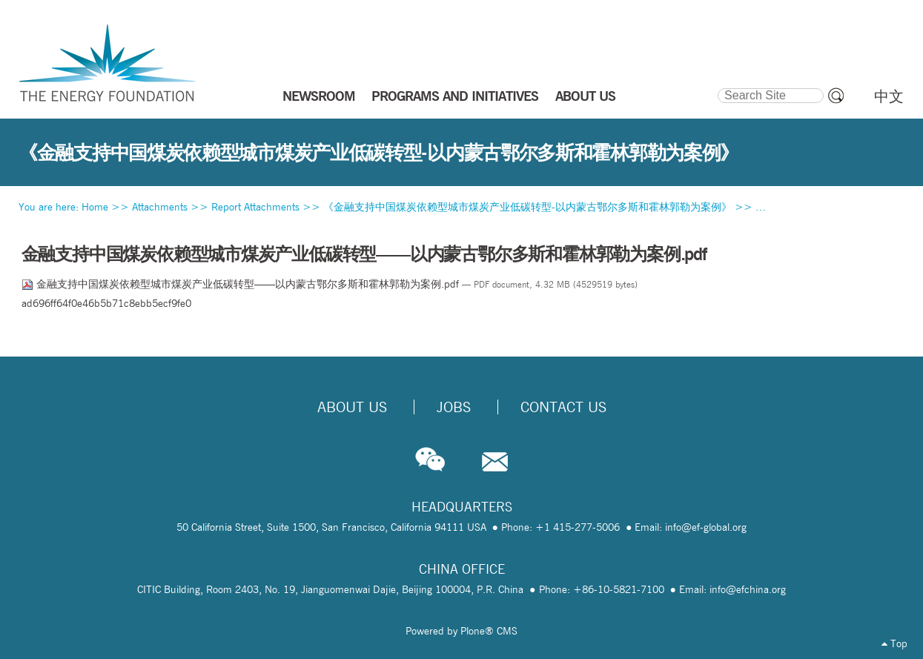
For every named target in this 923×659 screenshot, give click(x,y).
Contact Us (563, 407)
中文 (889, 96)
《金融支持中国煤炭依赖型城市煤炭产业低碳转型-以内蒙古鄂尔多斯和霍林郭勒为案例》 (527, 206)
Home (95, 206)
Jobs (454, 407)
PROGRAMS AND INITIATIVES (454, 96)
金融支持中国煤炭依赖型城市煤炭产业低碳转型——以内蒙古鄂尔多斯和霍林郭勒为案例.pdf (241, 284)
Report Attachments (255, 206)
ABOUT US (585, 96)
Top (894, 643)
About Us (352, 407)
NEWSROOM (318, 96)
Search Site (717, 86)
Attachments (160, 206)
